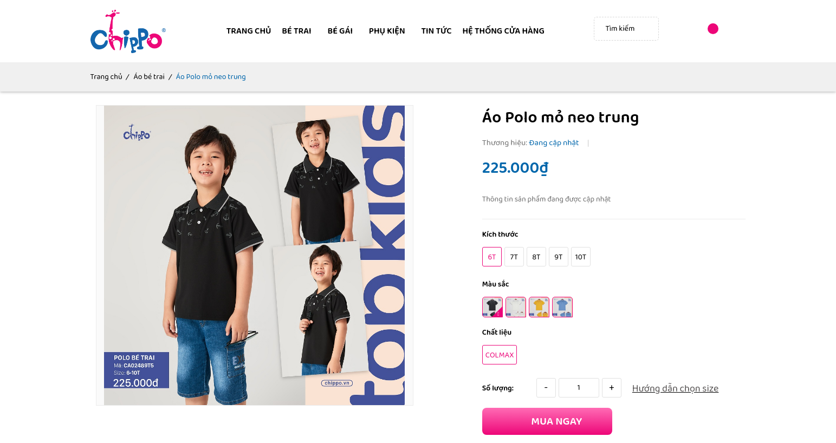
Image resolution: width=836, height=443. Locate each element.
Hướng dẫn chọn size (675, 388)
